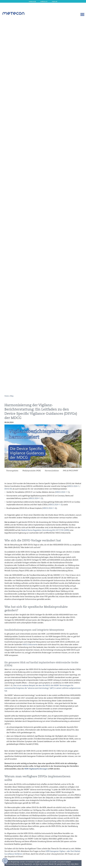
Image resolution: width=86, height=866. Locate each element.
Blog (11, 396)
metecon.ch (43, 1)
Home (6, 396)
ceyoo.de (54, 1)
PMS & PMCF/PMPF (70, 470)
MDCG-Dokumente (30, 644)
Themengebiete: (12, 470)
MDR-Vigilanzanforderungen (36, 768)
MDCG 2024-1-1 (62, 492)
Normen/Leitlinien (52, 470)
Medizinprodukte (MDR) (31, 470)
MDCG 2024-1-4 (49, 508)
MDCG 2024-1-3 (55, 504)
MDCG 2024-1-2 (35, 498)
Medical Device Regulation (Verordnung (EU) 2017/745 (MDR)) (45, 530)
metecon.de (32, 1)
